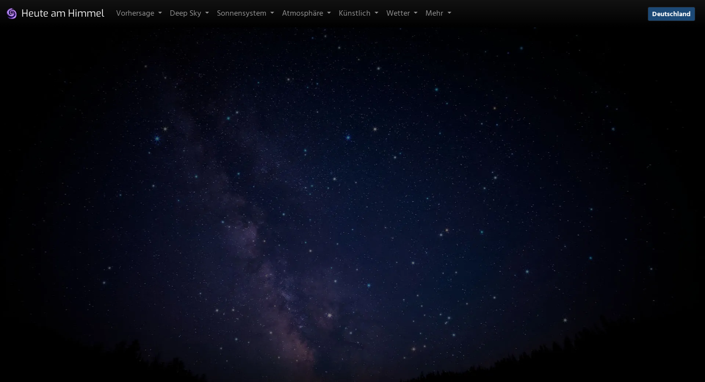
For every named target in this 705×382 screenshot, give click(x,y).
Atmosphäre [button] (303, 13)
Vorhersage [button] (136, 13)
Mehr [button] (435, 13)
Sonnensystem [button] (242, 13)
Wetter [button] (399, 13)
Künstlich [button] (356, 13)
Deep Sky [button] (186, 13)
